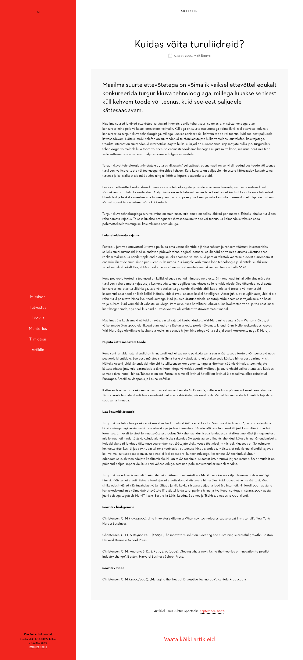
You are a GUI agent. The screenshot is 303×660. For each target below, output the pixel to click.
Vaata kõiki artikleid (189, 639)
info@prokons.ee (38, 634)
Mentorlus (38, 322)
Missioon (38, 290)
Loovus (38, 312)
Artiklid (38, 343)
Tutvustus (38, 301)
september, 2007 (212, 611)
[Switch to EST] (38, 12)
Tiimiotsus (38, 333)
